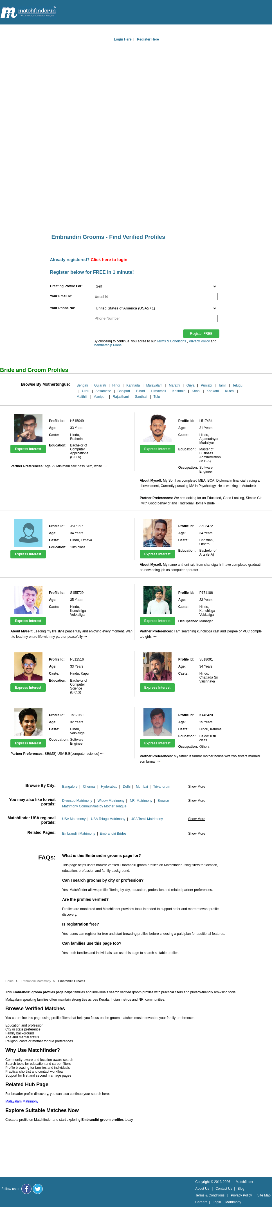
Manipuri (99, 397)
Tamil (222, 385)
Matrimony (233, 1202)
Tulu (156, 397)
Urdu (85, 391)
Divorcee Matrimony (77, 801)
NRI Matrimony (141, 801)
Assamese (103, 391)
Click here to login (109, 259)
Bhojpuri (124, 391)
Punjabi (206, 385)
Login (217, 1202)
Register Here (148, 39)
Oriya (190, 385)
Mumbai (142, 787)
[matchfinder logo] (28, 12)
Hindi (116, 385)
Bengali (82, 385)
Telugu (237, 385)
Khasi (196, 391)
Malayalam (154, 385)
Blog (241, 1189)
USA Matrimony (74, 819)
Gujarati (100, 385)
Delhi (127, 787)
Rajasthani (121, 397)
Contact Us (223, 1189)
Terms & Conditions (171, 341)
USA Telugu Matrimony (108, 819)
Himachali (158, 391)
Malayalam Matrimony (21, 1101)
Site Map (264, 1195)
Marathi (174, 385)
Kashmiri (179, 391)
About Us (202, 1189)
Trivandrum (161, 787)
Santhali (141, 397)
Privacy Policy (199, 341)
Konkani (212, 391)
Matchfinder (244, 1182)
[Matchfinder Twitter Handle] (38, 1189)
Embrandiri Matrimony (78, 834)
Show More (196, 787)
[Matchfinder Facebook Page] (26, 1189)
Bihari (140, 391)
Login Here (123, 39)
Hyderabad (109, 787)
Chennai (89, 787)
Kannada (133, 385)
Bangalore (70, 787)
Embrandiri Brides (113, 834)
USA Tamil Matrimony (147, 819)
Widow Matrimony (111, 801)
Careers (201, 1202)
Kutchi (229, 391)
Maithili (82, 397)
